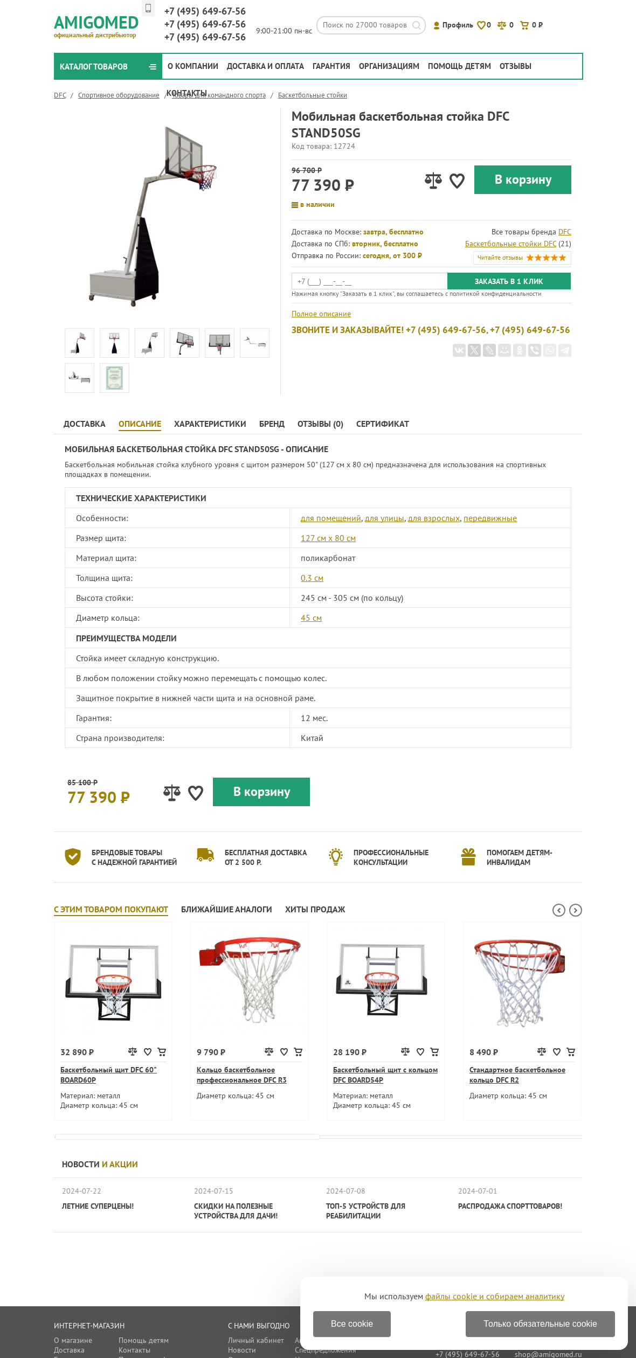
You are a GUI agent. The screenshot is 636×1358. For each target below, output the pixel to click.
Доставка (85, 424)
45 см (311, 617)
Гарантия (331, 66)
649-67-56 (205, 11)
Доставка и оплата (265, 66)
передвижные (490, 517)
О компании (193, 66)
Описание (140, 424)
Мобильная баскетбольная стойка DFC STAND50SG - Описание (196, 449)
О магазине (73, 1340)
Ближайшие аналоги (226, 909)
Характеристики (210, 424)
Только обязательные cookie (540, 1323)
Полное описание (321, 313)
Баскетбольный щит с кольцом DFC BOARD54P (385, 1075)
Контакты (187, 93)
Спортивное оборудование (119, 95)
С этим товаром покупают (111, 909)
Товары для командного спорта (219, 95)
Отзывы (515, 66)
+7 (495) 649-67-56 (446, 330)
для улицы (384, 517)
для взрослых (434, 517)
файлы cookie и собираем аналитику (494, 1296)
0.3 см (312, 577)
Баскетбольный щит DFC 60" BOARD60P (108, 1075)
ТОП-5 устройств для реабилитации (365, 1211)
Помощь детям (459, 66)
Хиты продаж (315, 909)
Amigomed (101, 25)
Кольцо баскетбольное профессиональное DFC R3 (242, 1075)
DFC (60, 95)
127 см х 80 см (328, 537)
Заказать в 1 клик (509, 281)
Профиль (458, 25)
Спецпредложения (325, 1350)
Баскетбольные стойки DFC (510, 243)
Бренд (272, 424)
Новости (100, 1164)
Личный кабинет (256, 1340)
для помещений (331, 517)
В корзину (523, 179)
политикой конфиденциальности (496, 293)
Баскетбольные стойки (312, 95)
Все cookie (352, 1323)
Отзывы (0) (320, 424)
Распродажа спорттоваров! (510, 1206)
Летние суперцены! (98, 1206)
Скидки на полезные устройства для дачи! (236, 1211)
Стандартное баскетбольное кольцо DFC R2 (517, 1075)
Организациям (389, 66)
